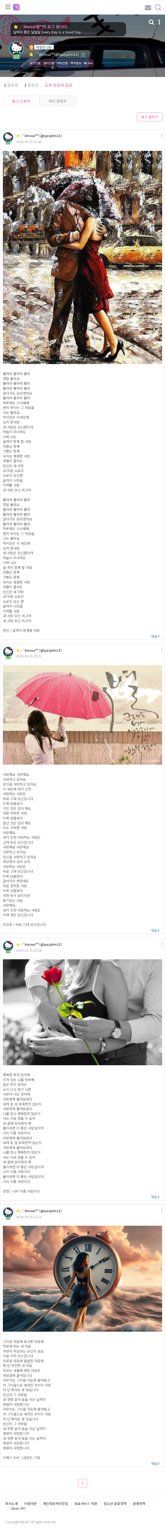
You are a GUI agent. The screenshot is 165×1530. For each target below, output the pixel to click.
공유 (88, 63)
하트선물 (62, 63)
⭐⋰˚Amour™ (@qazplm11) (39, 135)
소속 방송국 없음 (58, 85)
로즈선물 (35, 63)
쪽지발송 (76, 63)
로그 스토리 (21, 101)
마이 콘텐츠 (58, 101)
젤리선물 (48, 63)
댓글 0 (155, 636)
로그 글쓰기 (149, 116)
